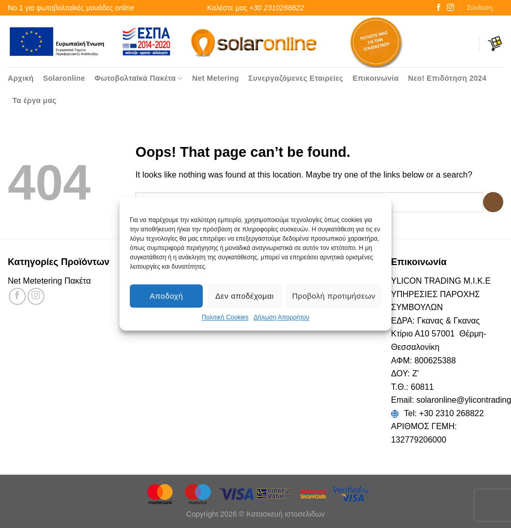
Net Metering (215, 78)
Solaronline (64, 78)
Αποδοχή (166, 295)
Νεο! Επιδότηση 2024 (447, 78)
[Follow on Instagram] (450, 8)
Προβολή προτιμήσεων (333, 295)
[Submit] (493, 202)
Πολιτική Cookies (225, 317)
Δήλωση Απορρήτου (281, 317)
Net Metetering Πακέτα (49, 280)
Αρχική (21, 78)
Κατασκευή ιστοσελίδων (285, 514)
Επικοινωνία (376, 78)
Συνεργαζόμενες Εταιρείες (295, 78)
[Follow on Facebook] (438, 8)
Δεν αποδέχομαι (244, 295)
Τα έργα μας (34, 100)
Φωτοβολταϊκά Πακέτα (139, 78)
